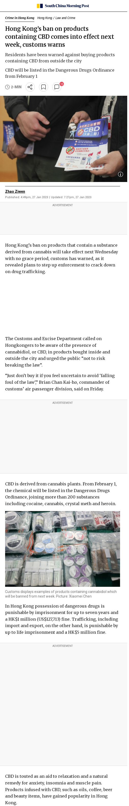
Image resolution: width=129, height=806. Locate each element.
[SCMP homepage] (62, 6)
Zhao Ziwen (15, 191)
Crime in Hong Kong (19, 18)
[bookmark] (43, 87)
